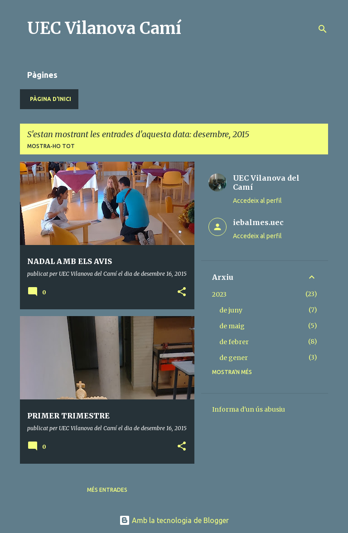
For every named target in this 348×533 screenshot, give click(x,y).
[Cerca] (322, 29)
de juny (230, 310)
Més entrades (107, 490)
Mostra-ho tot (51, 146)
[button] (181, 292)
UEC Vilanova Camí (104, 28)
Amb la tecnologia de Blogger (174, 520)
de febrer (234, 342)
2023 (219, 294)
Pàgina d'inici (50, 99)
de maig (232, 326)
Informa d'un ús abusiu (248, 409)
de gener (233, 358)
